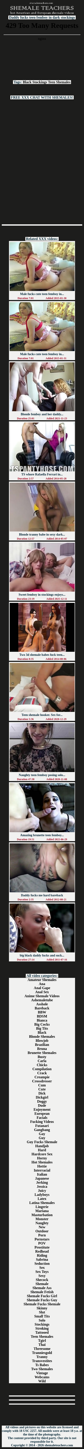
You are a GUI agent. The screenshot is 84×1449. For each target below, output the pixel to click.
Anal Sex (42, 992)
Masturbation (41, 1215)
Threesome (42, 1349)
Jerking (42, 1182)
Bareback (42, 1008)
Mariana (42, 1211)
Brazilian (42, 1045)
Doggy (42, 1101)
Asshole (42, 1004)
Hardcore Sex (42, 1154)
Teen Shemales (59, 82)
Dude (42, 1105)
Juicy (42, 1190)
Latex (42, 1199)
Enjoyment (42, 1109)
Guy (42, 1138)
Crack (42, 1073)
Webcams (42, 1377)
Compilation (42, 1069)
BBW (42, 1012)
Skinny (42, 1308)
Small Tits (42, 1316)
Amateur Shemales (42, 980)
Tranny (41, 1357)
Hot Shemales (42, 1162)
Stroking (42, 1328)
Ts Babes (42, 1365)
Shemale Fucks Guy (42, 1300)
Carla (42, 1061)
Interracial (42, 1170)
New (42, 1227)
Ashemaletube (42, 1000)
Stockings (39, 82)
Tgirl (42, 1340)
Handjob (42, 1146)
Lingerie (42, 1207)
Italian (42, 1174)
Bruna (42, 1049)
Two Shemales (42, 1369)
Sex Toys (42, 1272)
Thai (41, 1345)
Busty (42, 1057)
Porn (42, 1235)
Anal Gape (42, 988)
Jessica (42, 1186)
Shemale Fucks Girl (42, 1296)
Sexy (42, 1276)
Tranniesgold (42, 1353)
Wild (42, 1381)
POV (42, 1243)
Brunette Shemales (42, 1053)
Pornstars (42, 1239)
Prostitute (42, 1247)
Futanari (42, 1126)
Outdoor (42, 1231)
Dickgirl (42, 1097)
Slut (42, 1312)
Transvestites (42, 1361)
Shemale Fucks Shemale (42, 1304)
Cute (42, 1089)
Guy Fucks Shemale (42, 1142)
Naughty (42, 1223)
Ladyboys (42, 1195)
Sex (42, 1268)
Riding (42, 1255)
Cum (42, 1085)
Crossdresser (42, 1081)
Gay (42, 1134)
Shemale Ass (42, 1288)
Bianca (42, 1020)
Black (27, 82)
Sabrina (42, 1259)
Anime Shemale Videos (41, 996)
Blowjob (42, 1040)
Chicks (42, 1065)
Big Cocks (42, 1024)
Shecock (42, 1280)
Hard (42, 1150)
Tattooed (42, 1332)
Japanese (42, 1178)
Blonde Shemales (42, 1036)
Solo (42, 1320)
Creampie (42, 1077)
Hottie (42, 1166)
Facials (42, 1118)
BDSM (42, 1016)
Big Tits (42, 1028)
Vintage (42, 1373)
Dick (42, 1093)
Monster (42, 1219)
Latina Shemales (42, 1203)
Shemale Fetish (42, 1292)
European (42, 1113)
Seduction (42, 1263)
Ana (42, 984)
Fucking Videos (42, 1122)
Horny (42, 1158)
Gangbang (42, 1130)
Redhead (42, 1251)
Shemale (42, 1284)
